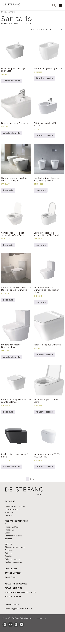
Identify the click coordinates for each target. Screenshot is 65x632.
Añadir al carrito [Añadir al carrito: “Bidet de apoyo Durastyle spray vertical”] (11, 81)
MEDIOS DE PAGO (13, 596)
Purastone (9, 530)
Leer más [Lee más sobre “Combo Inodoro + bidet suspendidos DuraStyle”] (8, 245)
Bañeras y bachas (12, 559)
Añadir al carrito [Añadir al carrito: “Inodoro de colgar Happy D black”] (11, 466)
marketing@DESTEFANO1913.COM (18, 608)
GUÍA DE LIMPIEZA (13, 573)
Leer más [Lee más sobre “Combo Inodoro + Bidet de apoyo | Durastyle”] (8, 190)
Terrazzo (8, 539)
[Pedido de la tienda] (45, 29)
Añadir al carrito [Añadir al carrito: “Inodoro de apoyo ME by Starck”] (44, 412)
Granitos (8, 515)
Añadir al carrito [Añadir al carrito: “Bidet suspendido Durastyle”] (11, 133)
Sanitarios (9, 550)
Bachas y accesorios (13, 562)
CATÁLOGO (10, 501)
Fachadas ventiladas (13, 536)
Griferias (8, 553)
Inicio (3, 12)
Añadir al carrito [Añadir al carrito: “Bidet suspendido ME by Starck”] (44, 135)
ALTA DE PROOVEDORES (16, 584)
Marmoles (9, 512)
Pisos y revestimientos (14, 547)
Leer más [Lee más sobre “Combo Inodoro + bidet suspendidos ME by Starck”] (41, 245)
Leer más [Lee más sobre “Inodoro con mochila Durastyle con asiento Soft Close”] (41, 302)
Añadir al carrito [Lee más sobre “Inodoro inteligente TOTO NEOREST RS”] (44, 466)
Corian (7, 533)
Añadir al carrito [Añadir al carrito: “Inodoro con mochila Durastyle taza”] (11, 357)
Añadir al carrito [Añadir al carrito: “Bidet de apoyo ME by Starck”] (44, 78)
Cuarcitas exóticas (12, 509)
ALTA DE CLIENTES (13, 588)
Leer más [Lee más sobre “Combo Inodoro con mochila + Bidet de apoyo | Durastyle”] (8, 300)
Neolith (8, 524)
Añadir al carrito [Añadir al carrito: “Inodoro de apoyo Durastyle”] (44, 355)
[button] (60, 5)
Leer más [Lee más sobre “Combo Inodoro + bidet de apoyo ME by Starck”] (41, 190)
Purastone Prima (12, 527)
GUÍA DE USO (11, 569)
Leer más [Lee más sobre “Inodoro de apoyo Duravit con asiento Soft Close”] (8, 412)
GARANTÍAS (10, 577)
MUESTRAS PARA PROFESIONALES (20, 592)
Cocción (8, 556)
